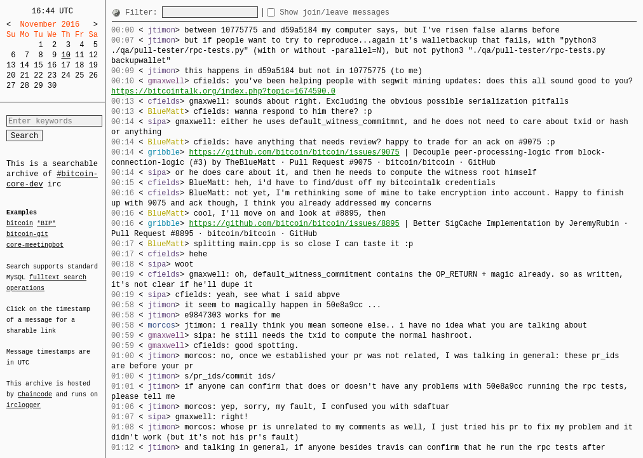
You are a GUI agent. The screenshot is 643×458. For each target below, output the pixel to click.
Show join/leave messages (357, 12)
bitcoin (19, 223)
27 (10, 85)
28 (24, 85)
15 (38, 65)
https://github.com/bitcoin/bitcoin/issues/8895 (294, 223)
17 (65, 65)
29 (38, 85)
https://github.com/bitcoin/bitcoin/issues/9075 (294, 152)
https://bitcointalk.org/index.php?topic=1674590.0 (223, 91)
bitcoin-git (27, 234)
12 (93, 55)
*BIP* (46, 223)
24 (65, 75)
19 (93, 65)
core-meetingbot (35, 244)
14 (24, 65)
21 (24, 75)
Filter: (143, 12)
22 (38, 75)
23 (52, 75)
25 (79, 75)
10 (65, 55)
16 (52, 65)
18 (79, 65)
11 (79, 55)
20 (10, 75)
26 (93, 75)
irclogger (23, 396)
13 (10, 65)
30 (52, 85)
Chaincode (35, 386)
